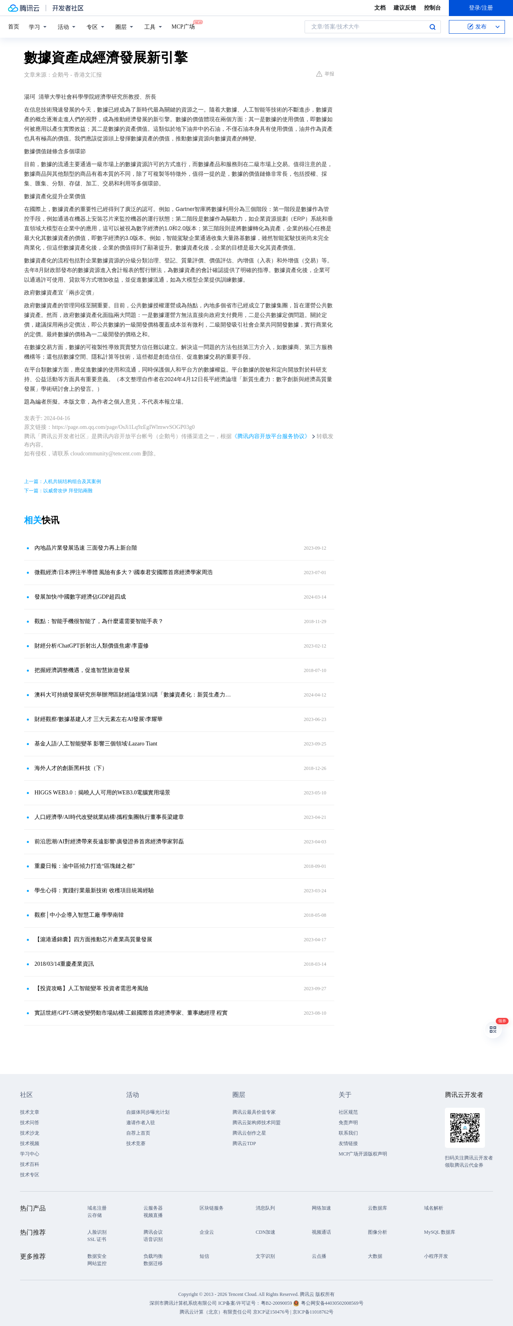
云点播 (319, 1256)
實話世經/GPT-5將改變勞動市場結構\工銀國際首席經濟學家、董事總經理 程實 (131, 1013)
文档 (380, 8)
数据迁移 (153, 1263)
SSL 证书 (96, 1239)
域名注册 (97, 1208)
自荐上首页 (138, 1133)
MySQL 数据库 (439, 1232)
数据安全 (97, 1256)
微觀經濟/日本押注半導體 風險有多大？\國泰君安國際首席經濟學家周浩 (123, 572)
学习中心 (29, 1154)
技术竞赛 (135, 1143)
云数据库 (377, 1208)
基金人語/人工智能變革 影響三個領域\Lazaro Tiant (95, 744)
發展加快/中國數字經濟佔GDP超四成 (80, 597)
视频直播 (153, 1215)
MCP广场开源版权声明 (363, 1154)
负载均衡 (153, 1256)
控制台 (432, 8)
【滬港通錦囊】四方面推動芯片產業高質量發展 (93, 939)
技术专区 (29, 1175)
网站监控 (97, 1263)
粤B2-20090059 (277, 1303)
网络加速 (321, 1208)
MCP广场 (183, 26)
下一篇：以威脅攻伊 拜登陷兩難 (58, 490)
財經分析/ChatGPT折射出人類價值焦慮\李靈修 (91, 646)
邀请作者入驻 (140, 1122)
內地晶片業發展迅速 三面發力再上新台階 (85, 548)
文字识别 (265, 1256)
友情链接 (348, 1143)
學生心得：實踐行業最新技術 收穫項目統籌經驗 (94, 890)
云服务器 (153, 1208)
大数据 (375, 1256)
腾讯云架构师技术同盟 (256, 1122)
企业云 (207, 1232)
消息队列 (265, 1208)
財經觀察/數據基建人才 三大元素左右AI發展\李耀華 (98, 719)
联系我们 (348, 1133)
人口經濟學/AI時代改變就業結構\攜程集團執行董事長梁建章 (109, 817)
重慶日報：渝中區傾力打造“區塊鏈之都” (84, 866)
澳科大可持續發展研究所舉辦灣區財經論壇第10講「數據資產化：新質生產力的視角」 (134, 695)
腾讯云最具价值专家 (254, 1112)
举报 (325, 74)
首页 (13, 27)
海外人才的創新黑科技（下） (70, 768)
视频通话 (321, 1232)
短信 (204, 1256)
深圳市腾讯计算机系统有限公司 (183, 1303)
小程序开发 (436, 1256)
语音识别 (153, 1239)
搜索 (432, 27)
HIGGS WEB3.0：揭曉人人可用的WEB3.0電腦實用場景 (102, 793)
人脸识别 (97, 1232)
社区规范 (348, 1112)
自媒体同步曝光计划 (148, 1112)
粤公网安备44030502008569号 (332, 1303)
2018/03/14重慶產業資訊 (64, 964)
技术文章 (29, 1112)
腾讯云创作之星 (249, 1133)
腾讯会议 (153, 1232)
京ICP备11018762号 (313, 1312)
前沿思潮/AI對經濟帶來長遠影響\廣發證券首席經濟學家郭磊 (109, 842)
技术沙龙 (29, 1133)
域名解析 (433, 1208)
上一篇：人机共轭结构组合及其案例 (62, 481)
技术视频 (29, 1143)
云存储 (94, 1215)
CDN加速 (265, 1232)
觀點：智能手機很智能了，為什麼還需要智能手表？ (99, 621)
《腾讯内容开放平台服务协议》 (271, 436)
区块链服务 (212, 1208)
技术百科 (29, 1164)
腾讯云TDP (244, 1143)
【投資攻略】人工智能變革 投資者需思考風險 (91, 988)
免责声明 (348, 1122)
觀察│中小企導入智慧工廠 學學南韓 (79, 915)
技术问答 (29, 1122)
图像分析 (377, 1232)
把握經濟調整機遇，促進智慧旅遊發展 (82, 670)
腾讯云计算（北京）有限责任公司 (216, 1312)
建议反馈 (405, 8)
